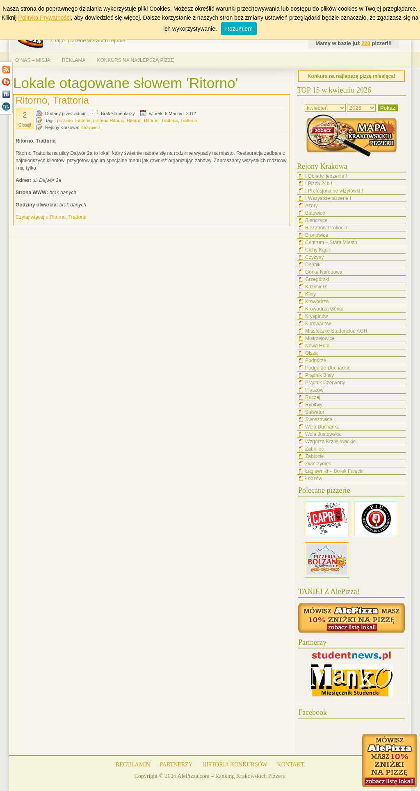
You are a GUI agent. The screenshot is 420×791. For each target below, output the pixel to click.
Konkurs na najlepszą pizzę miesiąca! (351, 76)
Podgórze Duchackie (328, 368)
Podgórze (315, 360)
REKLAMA (73, 60)
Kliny (310, 294)
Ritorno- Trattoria (161, 120)
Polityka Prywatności (44, 17)
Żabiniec (314, 449)
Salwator (314, 412)
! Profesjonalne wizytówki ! (334, 191)
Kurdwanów (318, 323)
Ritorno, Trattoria (52, 100)
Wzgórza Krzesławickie (330, 441)
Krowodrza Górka (324, 309)
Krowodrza (317, 301)
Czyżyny (314, 257)
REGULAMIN (133, 765)
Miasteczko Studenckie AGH (336, 331)
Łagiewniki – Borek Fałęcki (334, 471)
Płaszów (314, 390)
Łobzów (313, 478)
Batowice (315, 213)
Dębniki (313, 264)
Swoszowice (318, 419)
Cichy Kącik (318, 250)
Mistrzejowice (320, 338)
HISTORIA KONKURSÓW (234, 765)
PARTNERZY (176, 765)
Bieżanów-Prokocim (327, 228)
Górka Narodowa (323, 272)
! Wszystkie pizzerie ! (328, 198)
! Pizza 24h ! (318, 183)
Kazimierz (90, 127)
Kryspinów (316, 316)
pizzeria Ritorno (108, 120)
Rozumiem (239, 28)
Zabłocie (314, 456)
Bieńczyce (316, 220)
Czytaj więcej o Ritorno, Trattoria (51, 217)
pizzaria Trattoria (73, 120)
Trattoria (188, 120)
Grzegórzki (317, 279)
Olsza (311, 353)
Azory (311, 206)
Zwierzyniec (318, 464)
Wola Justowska (322, 434)
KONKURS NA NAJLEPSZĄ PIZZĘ (135, 60)
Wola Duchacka (322, 427)
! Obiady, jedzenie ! (326, 176)
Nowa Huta (317, 346)
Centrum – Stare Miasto (331, 242)
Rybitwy (313, 405)
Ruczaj (312, 397)
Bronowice (316, 235)
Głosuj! (24, 125)
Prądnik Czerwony (325, 382)
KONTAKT (291, 765)
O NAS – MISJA (32, 60)
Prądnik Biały (319, 375)
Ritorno (134, 120)
